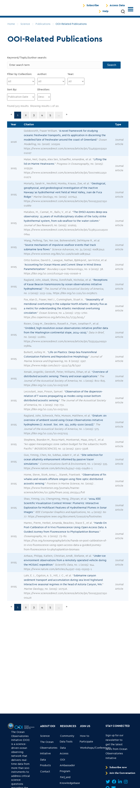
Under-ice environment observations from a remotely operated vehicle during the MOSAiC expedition (65, 563)
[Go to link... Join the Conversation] (121, 775)
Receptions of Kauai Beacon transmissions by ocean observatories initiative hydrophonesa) (65, 287)
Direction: (43, 91)
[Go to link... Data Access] (67, 753)
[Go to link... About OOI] (48, 728)
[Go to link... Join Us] (85, 728)
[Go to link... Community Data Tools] (67, 741)
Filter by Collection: (19, 76)
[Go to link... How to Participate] (87, 741)
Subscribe (93, 7)
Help (105, 12)
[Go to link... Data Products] (47, 765)
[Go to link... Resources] (68, 728)
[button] (123, 12)
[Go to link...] (10, 728)
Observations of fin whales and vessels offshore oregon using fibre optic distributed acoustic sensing (65, 481)
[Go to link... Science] (45, 738)
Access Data (117, 7)
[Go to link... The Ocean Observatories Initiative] (49, 750)
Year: (71, 76)
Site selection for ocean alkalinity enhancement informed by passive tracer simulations (63, 462)
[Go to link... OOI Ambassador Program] (67, 767)
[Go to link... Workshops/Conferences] (95, 750)
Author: (42, 76)
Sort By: (12, 91)
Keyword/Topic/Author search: (27, 60)
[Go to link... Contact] (45, 774)
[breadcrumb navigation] (11, 26)
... (59, 117)
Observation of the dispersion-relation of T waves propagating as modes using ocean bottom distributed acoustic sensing (63, 398)
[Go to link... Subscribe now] (117, 770)
